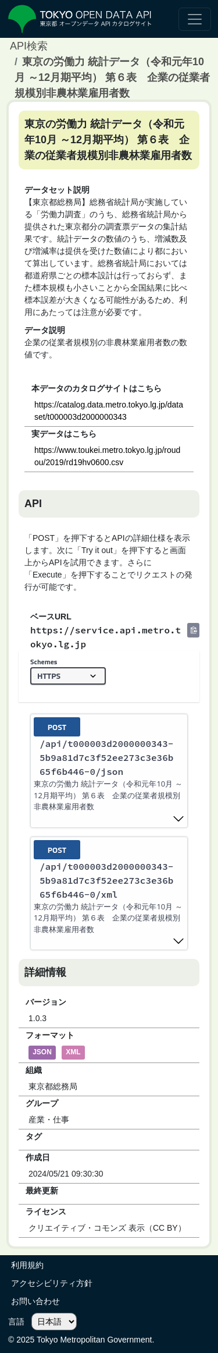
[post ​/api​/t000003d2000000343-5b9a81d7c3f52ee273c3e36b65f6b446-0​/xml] (109, 893)
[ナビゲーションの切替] (194, 19)
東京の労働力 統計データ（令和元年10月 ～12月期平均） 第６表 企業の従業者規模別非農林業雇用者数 (112, 77)
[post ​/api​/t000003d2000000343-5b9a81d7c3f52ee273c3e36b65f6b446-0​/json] (109, 770)
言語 (16, 1321)
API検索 (29, 46)
